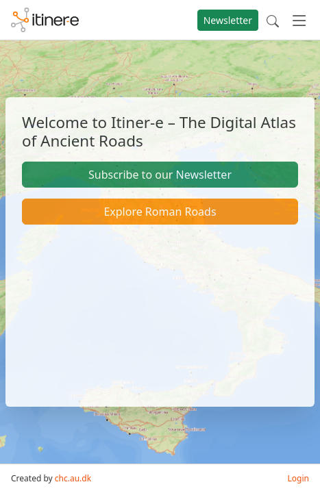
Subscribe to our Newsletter (160, 174)
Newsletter (228, 20)
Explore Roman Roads (159, 211)
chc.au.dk (73, 478)
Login (298, 478)
